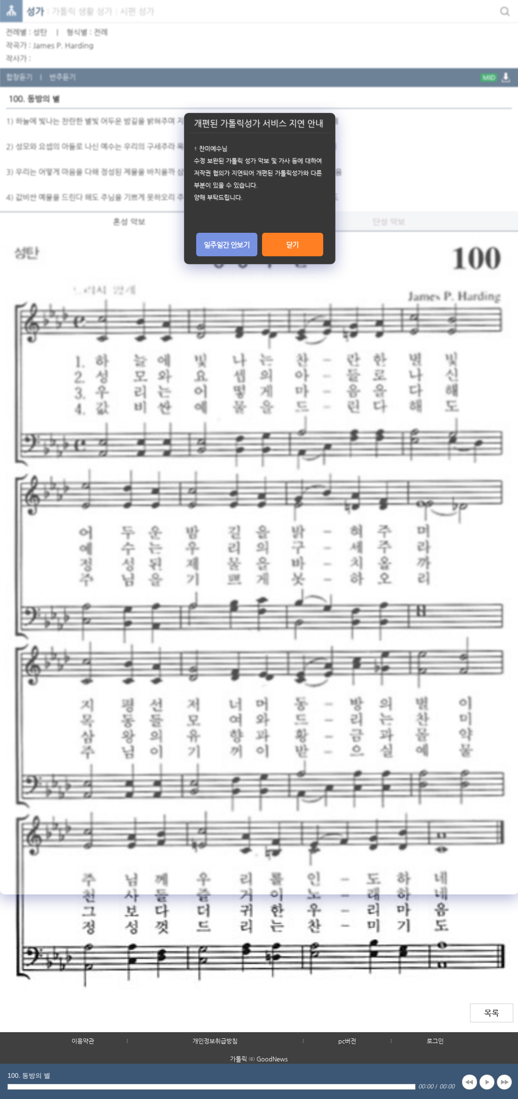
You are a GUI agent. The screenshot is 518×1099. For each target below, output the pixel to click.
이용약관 (83, 1040)
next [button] (504, 1082)
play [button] (486, 1082)
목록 (491, 1013)
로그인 (435, 1040)
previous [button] (469, 1082)
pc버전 (347, 1040)
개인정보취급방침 (215, 1040)
